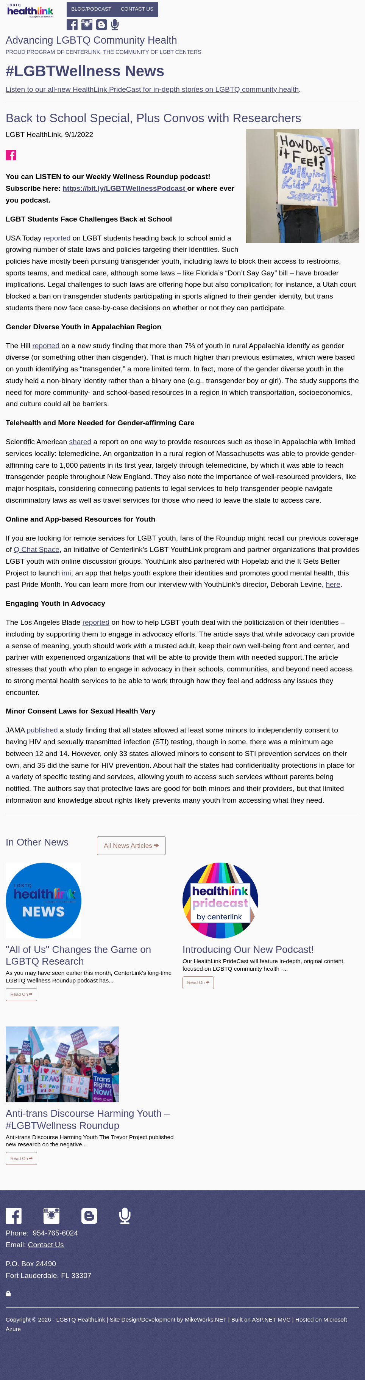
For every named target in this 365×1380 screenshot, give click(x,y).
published (42, 730)
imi (66, 573)
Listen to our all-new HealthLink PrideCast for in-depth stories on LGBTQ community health (152, 89)
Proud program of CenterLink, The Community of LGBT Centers (103, 52)
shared (80, 442)
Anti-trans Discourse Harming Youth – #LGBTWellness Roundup (88, 1119)
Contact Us (137, 9)
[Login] (8, 1294)
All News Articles (131, 845)
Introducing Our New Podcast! (248, 949)
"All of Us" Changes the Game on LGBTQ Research (78, 955)
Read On (22, 994)
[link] (8, 1294)
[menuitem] (91, 9)
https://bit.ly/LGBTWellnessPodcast (124, 188)
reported (57, 238)
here (333, 584)
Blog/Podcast (91, 9)
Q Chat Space (36, 549)
